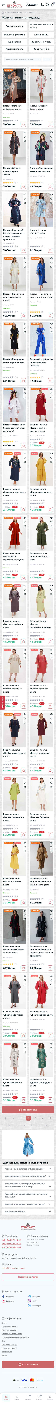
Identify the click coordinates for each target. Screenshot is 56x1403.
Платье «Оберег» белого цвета (38, 107)
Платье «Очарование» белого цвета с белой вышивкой (14, 427)
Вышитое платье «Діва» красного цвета (41, 1013)
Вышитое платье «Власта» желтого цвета (12, 881)
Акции (4, 1355)
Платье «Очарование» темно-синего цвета (41, 169)
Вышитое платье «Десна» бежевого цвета (12, 1082)
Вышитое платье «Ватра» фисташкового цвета (40, 624)
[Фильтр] (2, 703)
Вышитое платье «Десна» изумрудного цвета (41, 1082)
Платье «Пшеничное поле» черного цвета (13, 361)
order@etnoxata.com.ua (13, 1268)
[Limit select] (47, 59)
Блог (4, 1341)
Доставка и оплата (9, 1326)
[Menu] (3, 5)
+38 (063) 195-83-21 (11, 1243)
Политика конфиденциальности (15, 1337)
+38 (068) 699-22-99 (11, 1247)
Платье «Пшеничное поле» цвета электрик (41, 295)
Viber (32, 1300)
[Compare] (25, 78)
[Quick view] (25, 70)
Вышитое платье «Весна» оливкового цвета (13, 817)
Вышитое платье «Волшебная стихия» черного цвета (13, 949)
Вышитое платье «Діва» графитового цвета (13, 1014)
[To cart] (23, 124)
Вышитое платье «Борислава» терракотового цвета (13, 556)
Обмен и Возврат (9, 1330)
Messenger (34, 1305)
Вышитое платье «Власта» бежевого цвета (39, 817)
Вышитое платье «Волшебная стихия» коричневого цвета (40, 881)
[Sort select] (23, 59)
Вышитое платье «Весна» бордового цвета (39, 753)
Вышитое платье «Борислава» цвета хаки (39, 556)
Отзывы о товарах (9, 1344)
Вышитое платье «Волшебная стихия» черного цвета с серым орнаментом (41, 951)
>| (46, 1125)
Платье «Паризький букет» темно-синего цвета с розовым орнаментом (13, 235)
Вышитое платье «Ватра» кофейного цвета (13, 624)
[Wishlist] (25, 74)
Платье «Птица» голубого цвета (38, 231)
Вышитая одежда (14, 12)
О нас (4, 1323)
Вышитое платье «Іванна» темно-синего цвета (14, 492)
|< (6, 1118)
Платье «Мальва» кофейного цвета (12, 107)
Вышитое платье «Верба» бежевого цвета (12, 688)
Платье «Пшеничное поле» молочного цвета (13, 297)
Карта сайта (7, 1352)
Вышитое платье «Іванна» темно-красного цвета (38, 427)
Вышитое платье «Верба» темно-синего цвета (14, 753)
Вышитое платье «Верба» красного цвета (39, 688)
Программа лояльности (12, 1334)
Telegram (34, 1296)
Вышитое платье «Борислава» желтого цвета (41, 492)
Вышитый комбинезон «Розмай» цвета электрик (41, 362)
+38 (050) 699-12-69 (11, 1240)
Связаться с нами (9, 1348)
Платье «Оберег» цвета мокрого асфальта (12, 171)
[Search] (47, 4)
